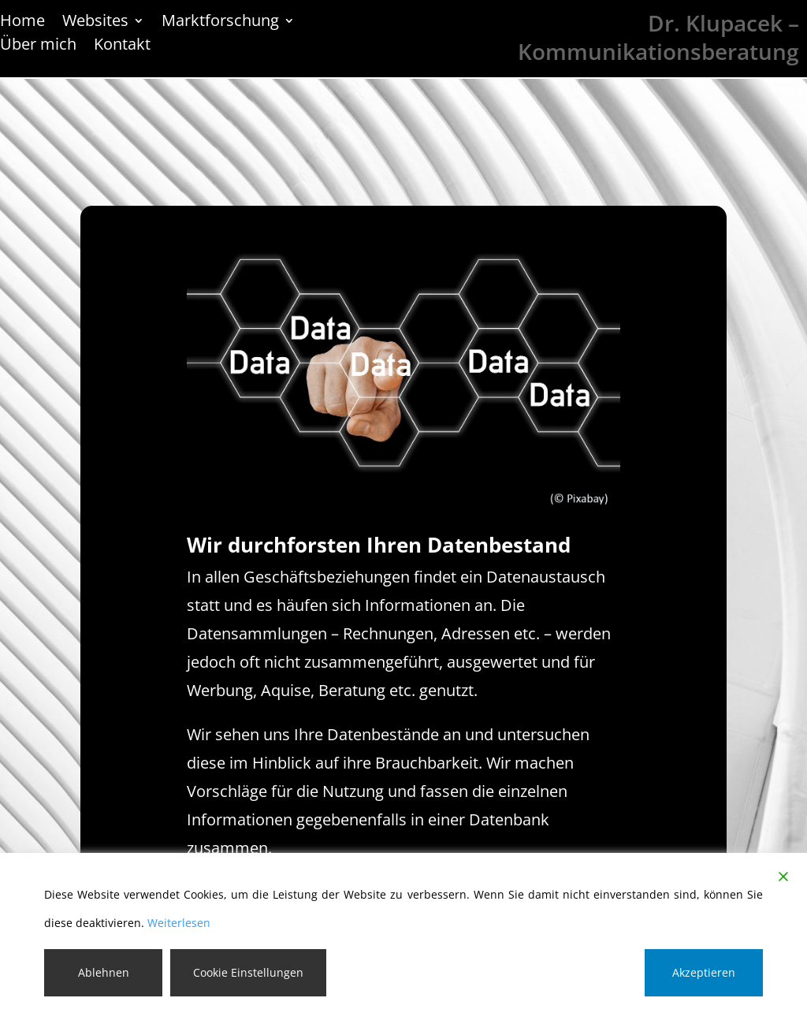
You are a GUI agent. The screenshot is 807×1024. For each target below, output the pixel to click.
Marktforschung (220, 23)
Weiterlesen (178, 922)
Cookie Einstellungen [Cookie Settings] (248, 972)
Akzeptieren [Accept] (703, 972)
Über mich (38, 46)
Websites (95, 23)
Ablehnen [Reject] (103, 972)
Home (22, 23)
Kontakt (122, 46)
